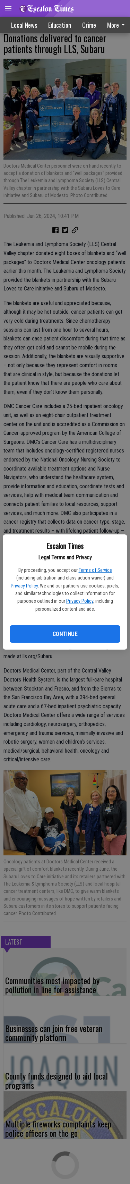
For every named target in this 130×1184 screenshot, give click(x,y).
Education (59, 24)
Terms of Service (95, 570)
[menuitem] (89, 25)
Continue (65, 634)
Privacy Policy (24, 586)
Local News (24, 24)
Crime (89, 24)
